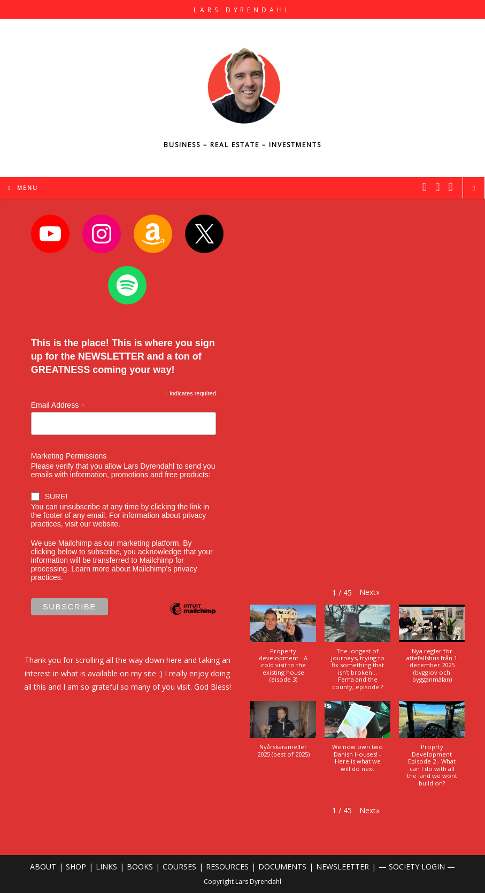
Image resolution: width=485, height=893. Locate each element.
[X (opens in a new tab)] (424, 186)
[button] (369, 592)
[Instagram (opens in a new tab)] (437, 186)
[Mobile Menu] (23, 188)
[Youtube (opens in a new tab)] (450, 186)
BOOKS (140, 866)
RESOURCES (227, 866)
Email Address (58, 405)
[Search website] (473, 188)
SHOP (76, 866)
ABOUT (43, 866)
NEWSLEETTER (342, 866)
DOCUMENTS (282, 866)
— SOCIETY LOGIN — (417, 866)
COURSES (179, 866)
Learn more (90, 568)
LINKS (106, 866)
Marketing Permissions (69, 456)
